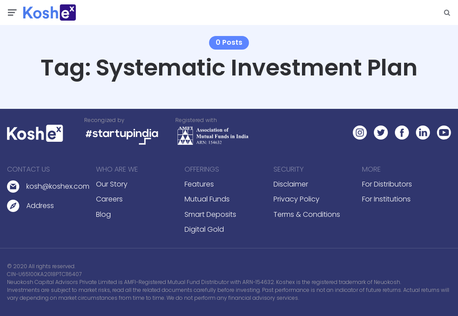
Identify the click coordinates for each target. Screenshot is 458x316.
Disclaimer (290, 184)
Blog (103, 214)
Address (40, 206)
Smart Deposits (210, 214)
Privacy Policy (296, 199)
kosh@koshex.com (57, 186)
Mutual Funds (207, 199)
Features (199, 184)
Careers (109, 199)
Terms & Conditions (306, 214)
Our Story (112, 184)
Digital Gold (204, 229)
